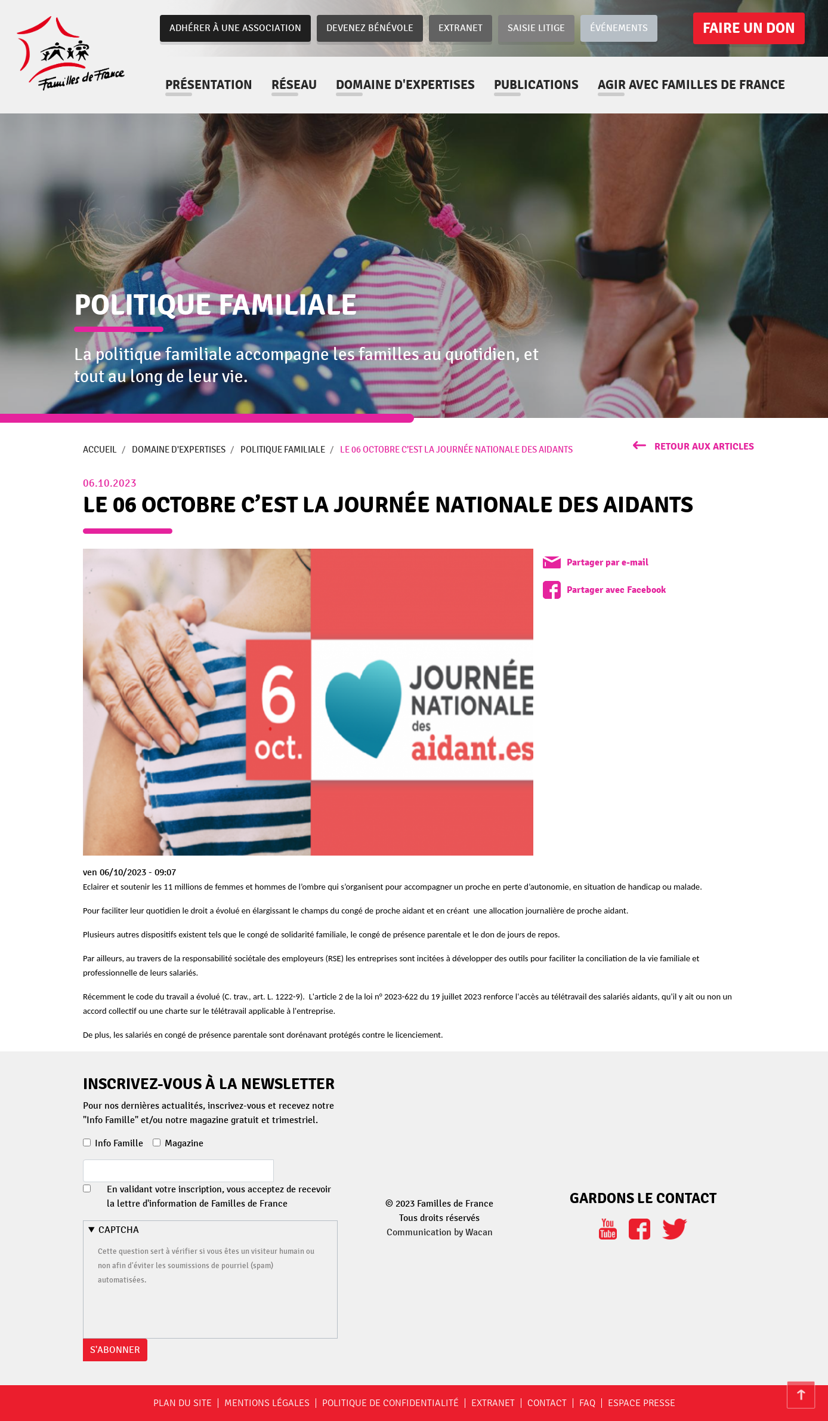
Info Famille (119, 1143)
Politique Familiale (282, 449)
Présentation (208, 85)
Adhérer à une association (235, 28)
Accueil (100, 449)
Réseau (294, 85)
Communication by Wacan (440, 1232)
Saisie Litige (536, 28)
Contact (547, 1403)
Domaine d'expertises (405, 85)
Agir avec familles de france (691, 85)
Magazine (184, 1143)
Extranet (460, 28)
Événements (619, 28)
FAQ (587, 1403)
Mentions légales (267, 1403)
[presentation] (188, 1310)
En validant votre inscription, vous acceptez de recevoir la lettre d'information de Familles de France (219, 1196)
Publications (536, 85)
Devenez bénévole (369, 28)
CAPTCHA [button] (118, 1230)
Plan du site (182, 1403)
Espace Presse (641, 1403)
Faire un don (749, 28)
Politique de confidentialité (390, 1403)
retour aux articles (704, 447)
